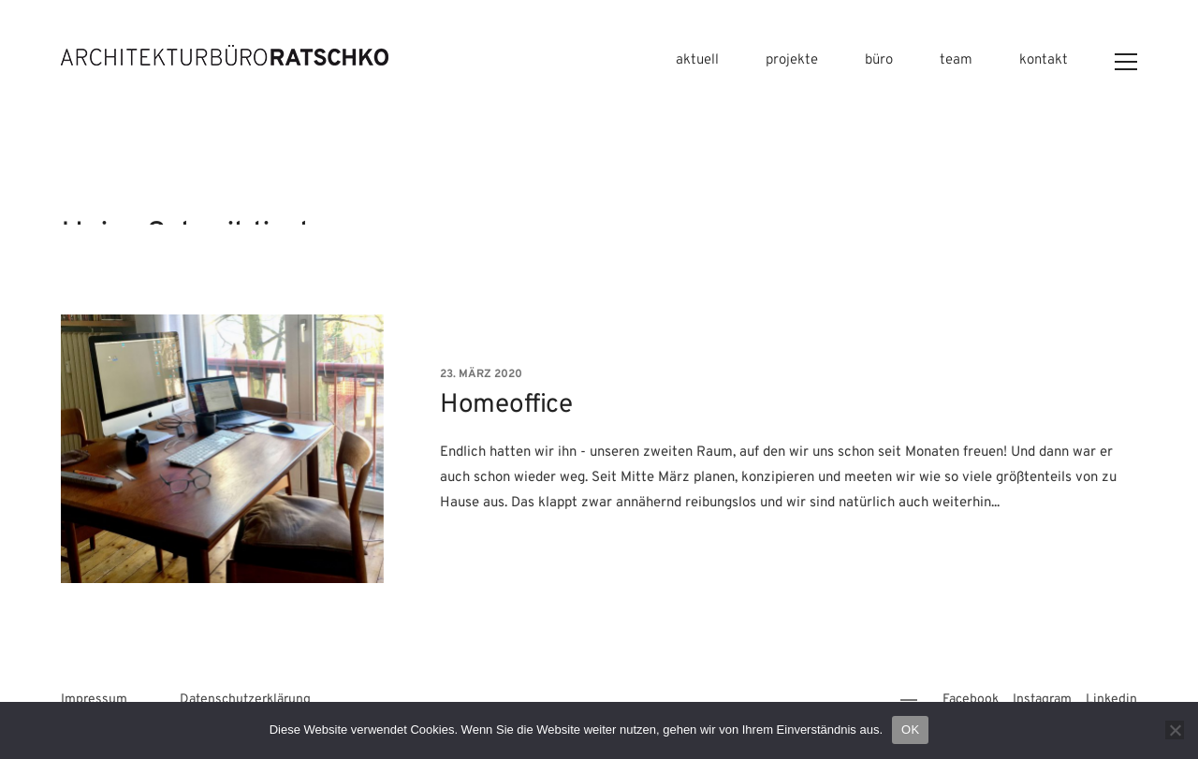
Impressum (94, 700)
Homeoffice (506, 406)
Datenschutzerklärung (245, 700)
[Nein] (1174, 730)
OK (910, 730)
